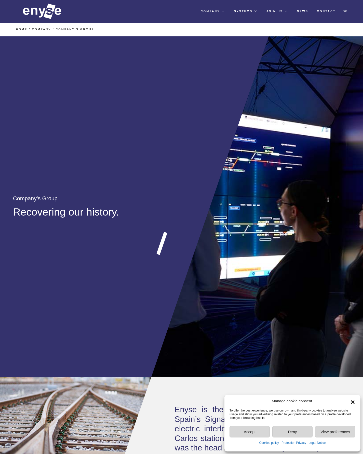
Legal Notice (317, 443)
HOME (22, 29)
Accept (250, 432)
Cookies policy (269, 443)
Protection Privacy (293, 443)
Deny (292, 432)
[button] (352, 401)
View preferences (335, 432)
